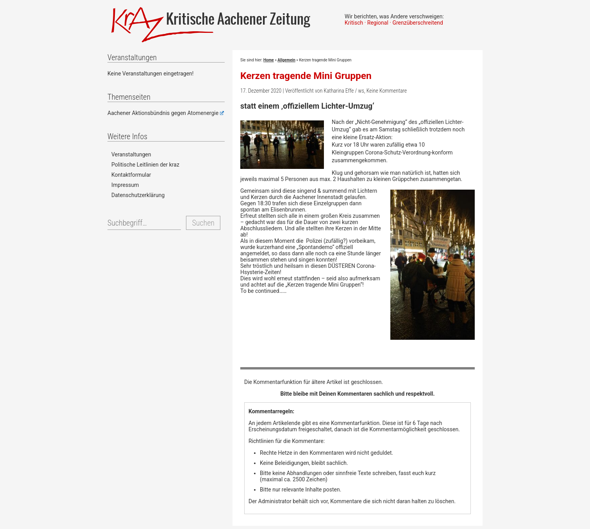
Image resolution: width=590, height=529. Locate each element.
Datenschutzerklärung (137, 195)
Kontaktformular (131, 175)
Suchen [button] (203, 223)
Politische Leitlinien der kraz (145, 164)
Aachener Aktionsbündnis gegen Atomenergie (165, 113)
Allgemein (286, 60)
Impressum (125, 185)
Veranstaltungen (131, 154)
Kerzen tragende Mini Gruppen (306, 75)
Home (268, 60)
